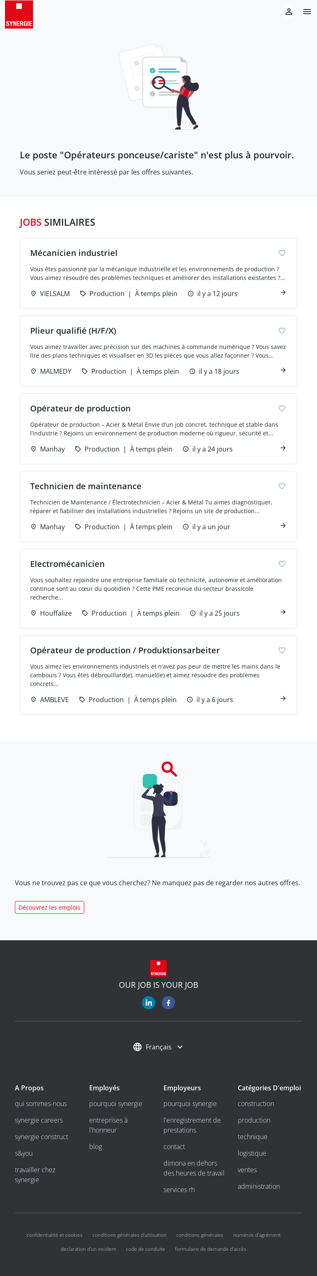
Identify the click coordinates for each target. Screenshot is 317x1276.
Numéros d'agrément (257, 1234)
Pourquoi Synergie (115, 1103)
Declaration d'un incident (88, 1248)
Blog (95, 1146)
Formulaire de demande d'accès (210, 1248)
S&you (24, 1153)
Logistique (252, 1153)
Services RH (179, 1189)
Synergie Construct (41, 1136)
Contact (174, 1146)
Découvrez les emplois (49, 907)
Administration (259, 1186)
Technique (252, 1136)
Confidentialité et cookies (54, 1234)
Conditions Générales (199, 1234)
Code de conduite (145, 1248)
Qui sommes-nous (41, 1103)
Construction (256, 1103)
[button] (304, 11)
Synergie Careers (39, 1120)
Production (254, 1120)
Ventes (247, 1169)
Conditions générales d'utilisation (129, 1234)
